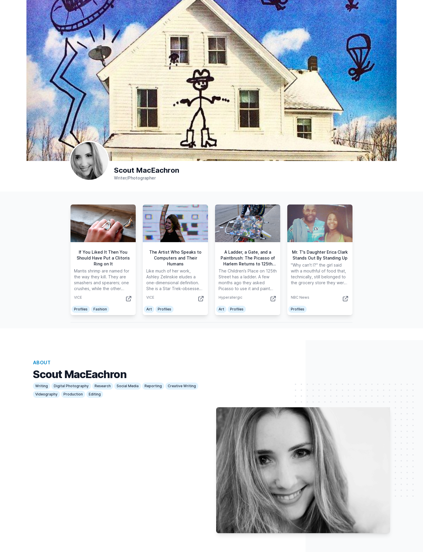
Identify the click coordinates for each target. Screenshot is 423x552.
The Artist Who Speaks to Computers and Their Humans (175, 258)
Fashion (100, 309)
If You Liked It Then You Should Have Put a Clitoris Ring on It (103, 258)
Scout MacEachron (146, 170)
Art (149, 309)
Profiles (81, 309)
